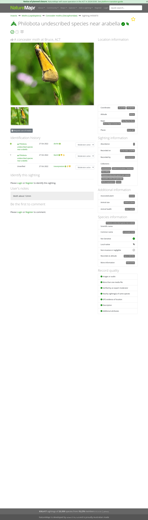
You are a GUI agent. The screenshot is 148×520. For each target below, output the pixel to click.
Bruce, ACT (131, 130)
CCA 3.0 (98, 511)
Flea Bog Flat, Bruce (128, 121)
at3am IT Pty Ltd (73, 517)
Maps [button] (63, 8)
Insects (14, 15)
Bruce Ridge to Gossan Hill (112, 124)
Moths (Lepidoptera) (31, 15)
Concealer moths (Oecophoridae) (61, 15)
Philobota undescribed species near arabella (25, 146)
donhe (56, 144)
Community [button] (52, 8)
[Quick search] (125, 7)
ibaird (56, 155)
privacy (106, 511)
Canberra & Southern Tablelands (122, 168)
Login (106, 8)
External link (130, 263)
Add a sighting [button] (85, 8)
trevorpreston (59, 166)
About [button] (40, 8)
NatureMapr (106, 172)
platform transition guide (112, 1)
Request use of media (21, 130)
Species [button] (72, 8)
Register (98, 8)
